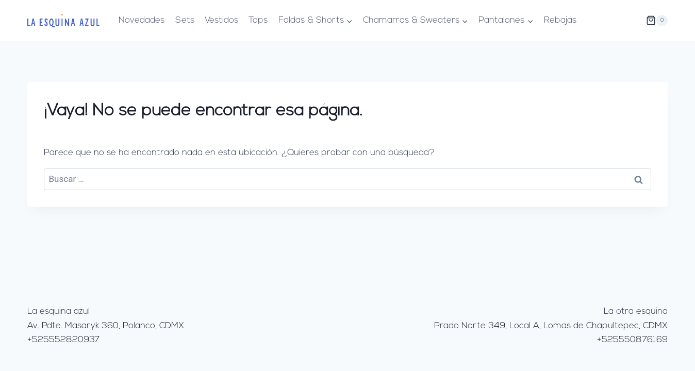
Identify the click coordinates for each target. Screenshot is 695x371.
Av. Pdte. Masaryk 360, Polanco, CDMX (105, 326)
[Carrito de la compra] (657, 20)
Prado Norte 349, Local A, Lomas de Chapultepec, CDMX (551, 326)
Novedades (141, 20)
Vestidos (221, 20)
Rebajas (560, 20)
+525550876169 (632, 339)
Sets (184, 20)
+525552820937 (63, 339)
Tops (258, 20)
